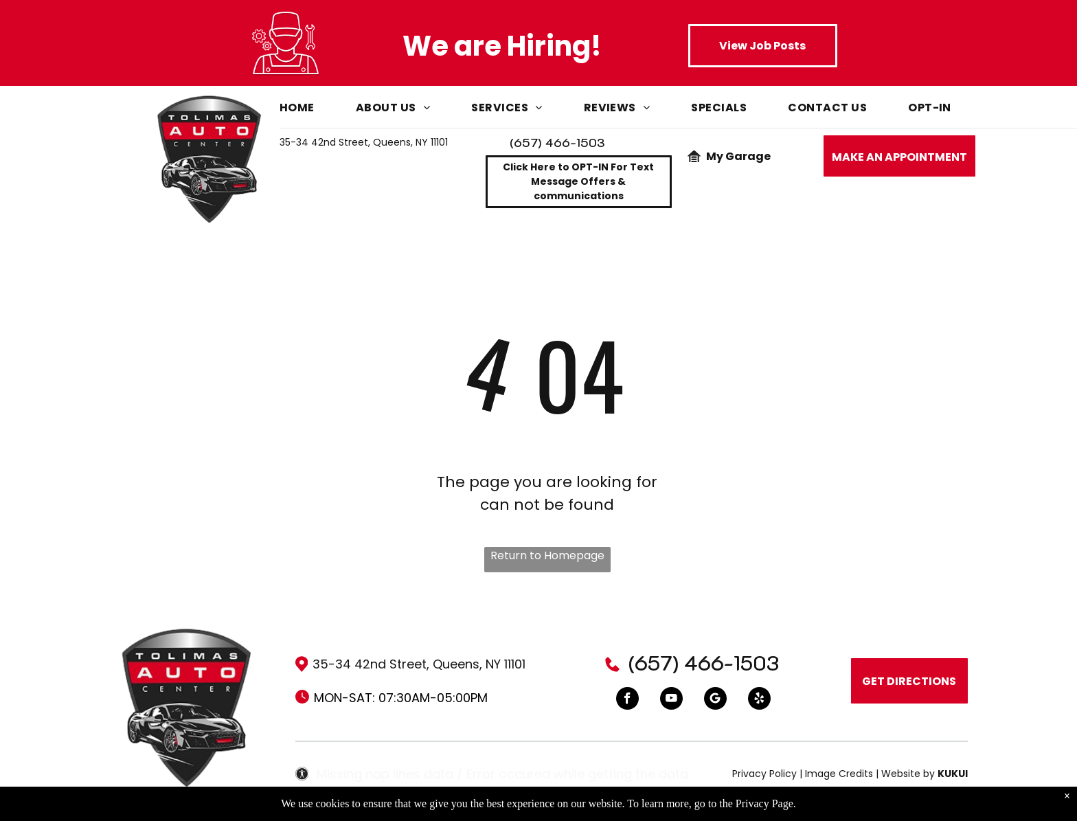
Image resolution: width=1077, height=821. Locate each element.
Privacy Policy (764, 773)
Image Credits (839, 773)
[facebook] (627, 700)
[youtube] (671, 700)
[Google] (715, 700)
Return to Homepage (547, 555)
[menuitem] (318, 111)
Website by (908, 773)
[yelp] (759, 700)
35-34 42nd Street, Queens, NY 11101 (364, 142)
